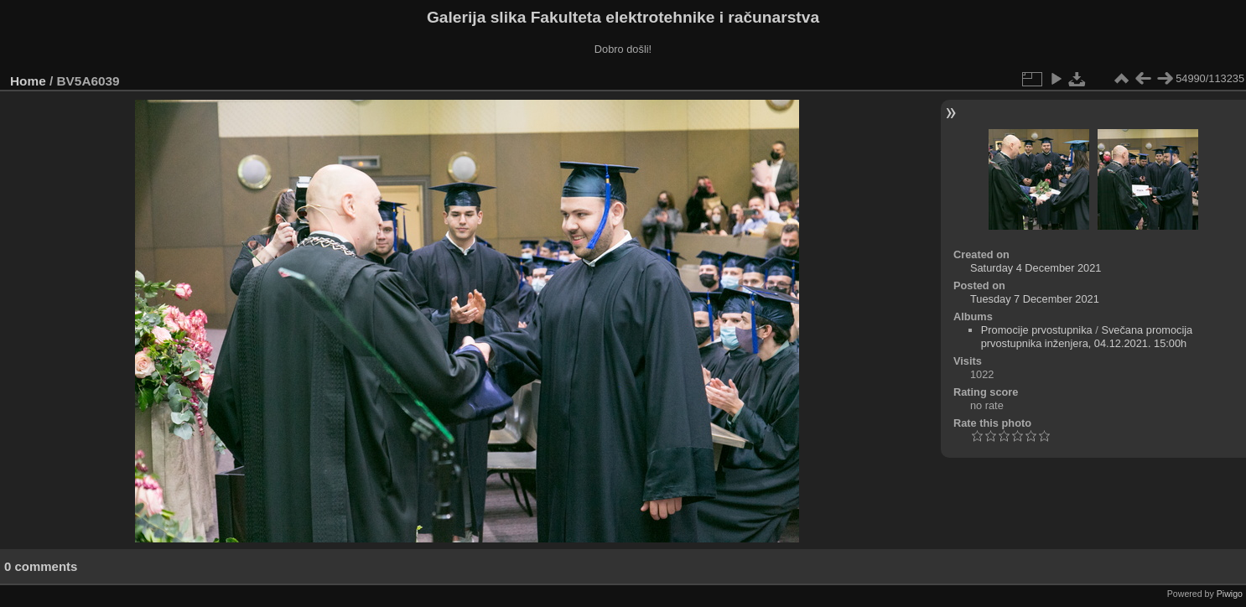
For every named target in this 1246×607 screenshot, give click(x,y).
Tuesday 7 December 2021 (1034, 299)
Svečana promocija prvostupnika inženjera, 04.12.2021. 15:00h (1087, 337)
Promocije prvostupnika (1037, 330)
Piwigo (1230, 594)
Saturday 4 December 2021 (1036, 268)
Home (28, 81)
